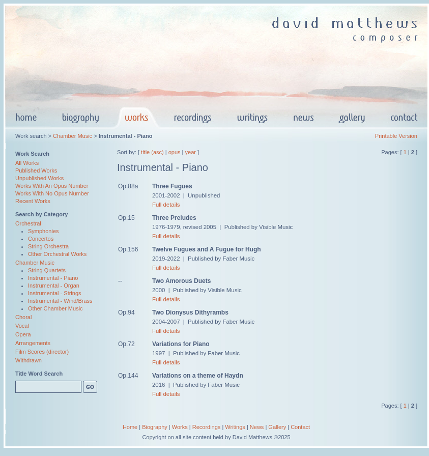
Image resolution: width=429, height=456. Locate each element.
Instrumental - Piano (53, 278)
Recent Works (32, 201)
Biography (154, 427)
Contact (300, 427)
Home (130, 427)
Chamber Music (72, 136)
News (257, 427)
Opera (23, 334)
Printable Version (396, 136)
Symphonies (43, 231)
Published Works (36, 170)
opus (174, 152)
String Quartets (47, 270)
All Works (27, 163)
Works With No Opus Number (52, 193)
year (190, 152)
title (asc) (152, 152)
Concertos (40, 239)
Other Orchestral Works (57, 254)
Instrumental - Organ (53, 285)
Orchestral (28, 223)
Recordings (206, 427)
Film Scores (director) (42, 352)
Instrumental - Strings (54, 293)
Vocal (22, 326)
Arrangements (32, 343)
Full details (166, 205)
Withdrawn (28, 360)
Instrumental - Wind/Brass (60, 301)
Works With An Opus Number (51, 186)
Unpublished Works (39, 178)
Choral (23, 317)
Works (180, 427)
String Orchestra (48, 246)
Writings (235, 427)
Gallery (277, 427)
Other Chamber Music (55, 308)
